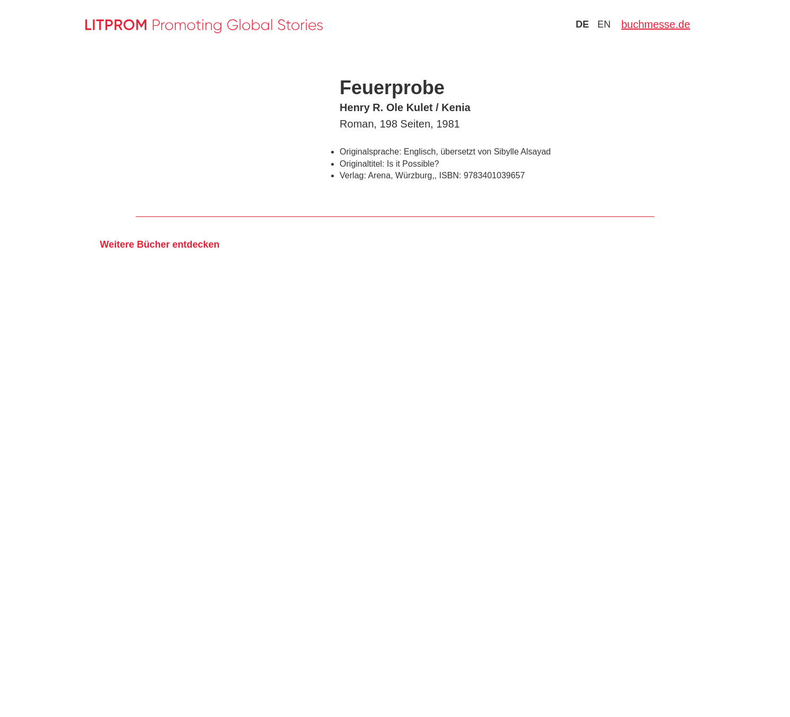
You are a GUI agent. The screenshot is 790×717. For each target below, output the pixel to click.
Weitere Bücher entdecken (159, 244)
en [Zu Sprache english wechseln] (603, 24)
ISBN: (450, 175)
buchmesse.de (655, 24)
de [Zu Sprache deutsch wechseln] (582, 24)
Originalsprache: (371, 151)
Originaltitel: (362, 163)
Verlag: (353, 175)
